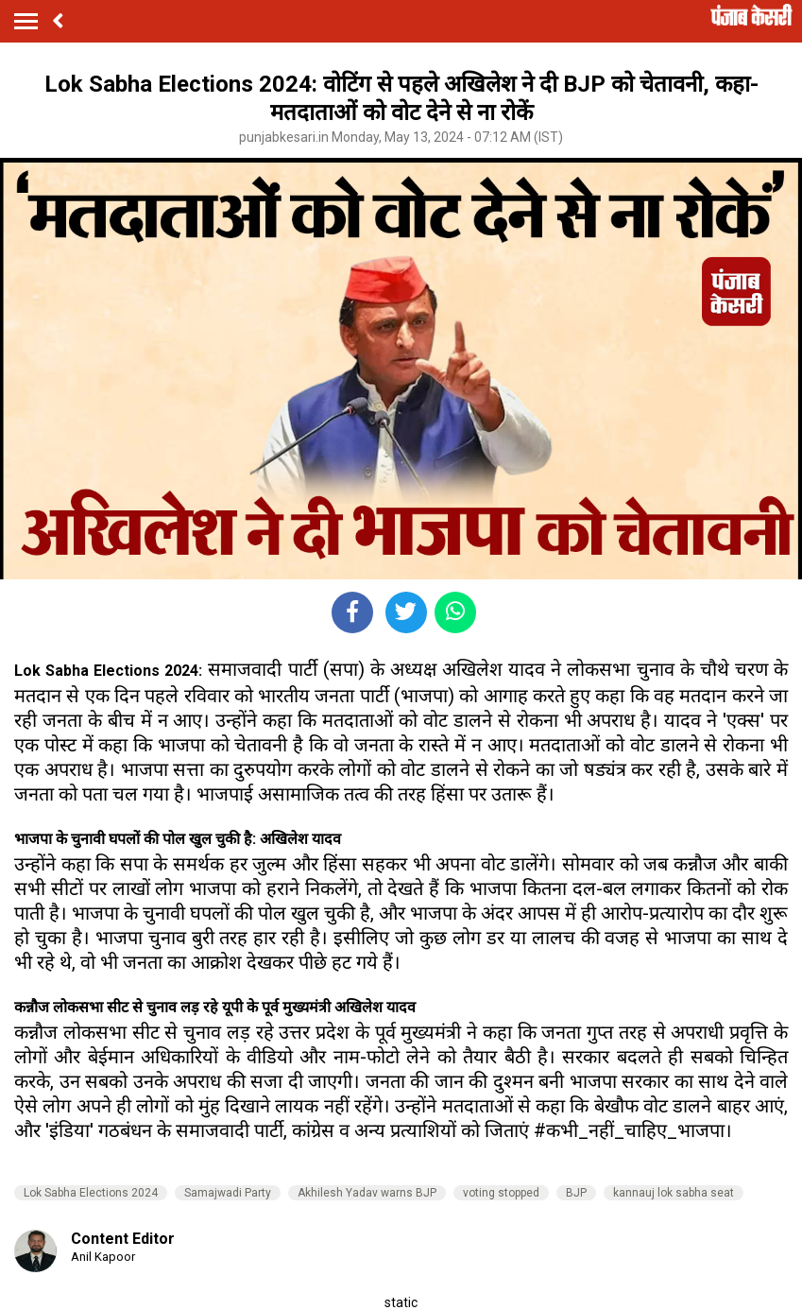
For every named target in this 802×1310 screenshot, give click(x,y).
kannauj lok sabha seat (673, 1192)
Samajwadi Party (227, 1192)
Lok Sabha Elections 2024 (91, 1192)
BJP (576, 1192)
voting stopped (501, 1192)
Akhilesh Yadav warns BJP (367, 1192)
